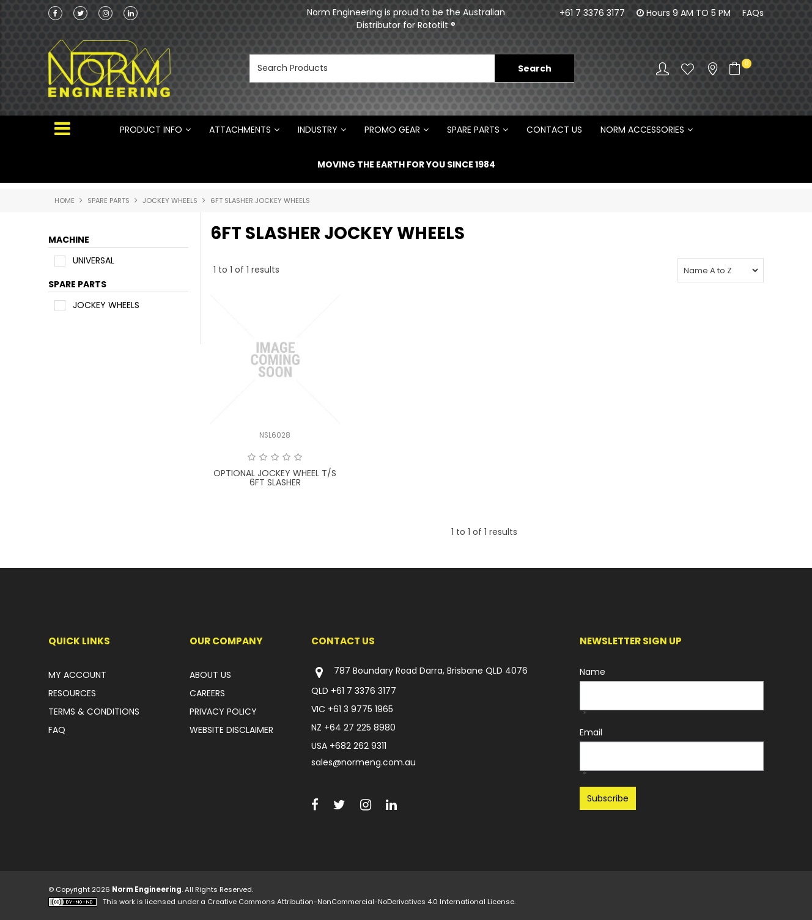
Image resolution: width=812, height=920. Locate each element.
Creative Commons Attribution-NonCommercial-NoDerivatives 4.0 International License (360, 902)
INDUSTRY (318, 129)
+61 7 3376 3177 (592, 13)
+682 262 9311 (358, 746)
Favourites (687, 68)
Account (662, 68)
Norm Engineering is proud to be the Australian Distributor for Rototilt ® (406, 18)
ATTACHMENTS (240, 129)
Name (592, 672)
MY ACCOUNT (77, 675)
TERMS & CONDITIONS (93, 711)
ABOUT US (210, 675)
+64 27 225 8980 (360, 727)
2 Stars (263, 457)
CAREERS (207, 693)
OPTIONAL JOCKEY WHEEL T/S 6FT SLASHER (274, 477)
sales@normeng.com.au (363, 762)
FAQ (56, 730)
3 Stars (275, 457)
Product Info (151, 129)
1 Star (251, 457)
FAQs (753, 13)
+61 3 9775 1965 (360, 709)
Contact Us (554, 129)
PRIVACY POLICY (223, 711)
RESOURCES (72, 693)
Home (64, 200)
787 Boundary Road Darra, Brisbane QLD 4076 (419, 672)
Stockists (712, 68)
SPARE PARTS (473, 129)
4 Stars (286, 457)
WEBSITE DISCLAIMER (231, 730)
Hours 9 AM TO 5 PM (688, 13)
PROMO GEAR (392, 129)
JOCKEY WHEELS (169, 200)
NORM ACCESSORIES (642, 129)
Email (591, 732)
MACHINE (68, 240)
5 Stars (298, 457)
